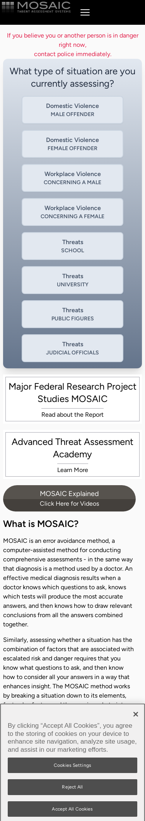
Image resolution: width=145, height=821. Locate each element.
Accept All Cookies (72, 811)
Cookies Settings (72, 767)
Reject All (72, 789)
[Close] (135, 716)
